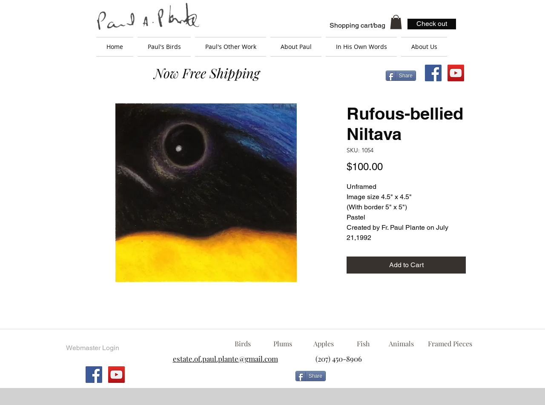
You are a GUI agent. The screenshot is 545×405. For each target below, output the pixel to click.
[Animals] (401, 343)
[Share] (401, 76)
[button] (396, 22)
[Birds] (242, 343)
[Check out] (431, 24)
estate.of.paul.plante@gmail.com (225, 358)
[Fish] (363, 343)
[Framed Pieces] (450, 343)
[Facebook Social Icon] (433, 73)
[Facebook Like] (398, 379)
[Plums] (282, 343)
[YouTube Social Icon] (455, 73)
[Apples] (323, 343)
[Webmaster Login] (92, 348)
